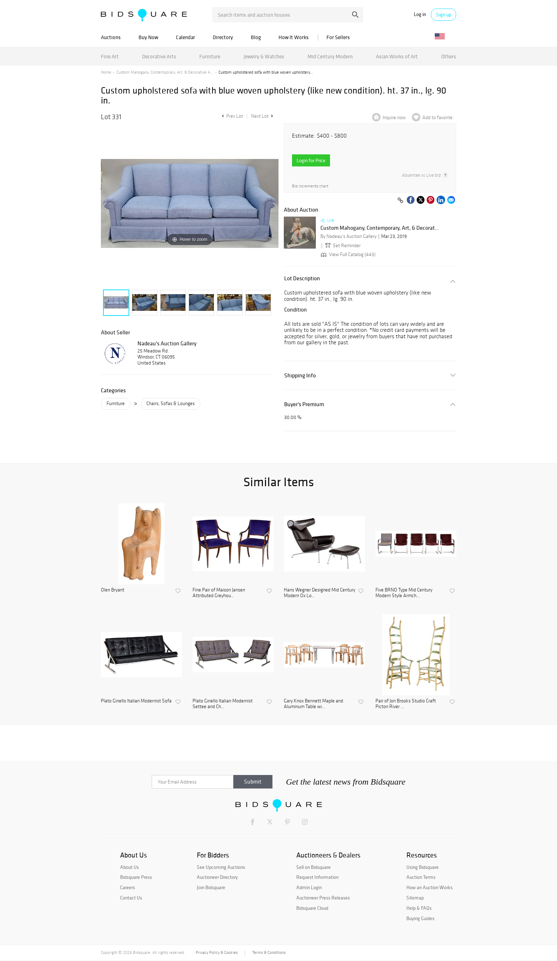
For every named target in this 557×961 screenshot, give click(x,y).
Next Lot (262, 116)
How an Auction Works (429, 887)
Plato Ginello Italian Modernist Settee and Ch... (223, 704)
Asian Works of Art (397, 56)
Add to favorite (437, 118)
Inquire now (394, 118)
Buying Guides (420, 918)
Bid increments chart (310, 186)
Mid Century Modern (330, 56)
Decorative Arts (159, 56)
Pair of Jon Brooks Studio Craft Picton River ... (405, 704)
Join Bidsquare (211, 887)
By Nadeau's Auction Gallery (348, 236)
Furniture (209, 56)
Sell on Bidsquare (313, 867)
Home (106, 72)
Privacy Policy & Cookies (217, 952)
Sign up (443, 14)
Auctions (111, 37)
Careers (127, 887)
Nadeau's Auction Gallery (166, 343)
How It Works (293, 37)
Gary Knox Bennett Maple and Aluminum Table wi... (313, 704)
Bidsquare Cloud (312, 908)
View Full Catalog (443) (347, 254)
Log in (420, 14)
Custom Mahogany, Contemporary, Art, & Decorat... (379, 228)
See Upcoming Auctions (221, 867)
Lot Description (302, 278)
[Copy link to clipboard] (400, 200)
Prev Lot (231, 116)
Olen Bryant (112, 590)
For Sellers (338, 37)
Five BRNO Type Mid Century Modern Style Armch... (403, 593)
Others (448, 56)
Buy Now (148, 37)
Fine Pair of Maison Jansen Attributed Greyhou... (219, 593)
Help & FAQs (419, 908)
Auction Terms (421, 877)
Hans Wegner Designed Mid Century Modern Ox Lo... (319, 593)
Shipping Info (300, 375)
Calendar (185, 37)
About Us (129, 867)
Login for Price (311, 160)
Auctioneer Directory (217, 877)
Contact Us (131, 897)
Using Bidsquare (422, 867)
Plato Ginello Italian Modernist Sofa (136, 701)
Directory (223, 37)
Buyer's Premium (304, 404)
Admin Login (309, 887)
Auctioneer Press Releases (323, 897)
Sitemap (415, 897)
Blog (256, 37)
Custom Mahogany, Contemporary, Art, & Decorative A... (165, 72)
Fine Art (110, 56)
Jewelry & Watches (264, 56)
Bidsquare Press (136, 877)
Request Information (317, 877)
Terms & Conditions (269, 952)
